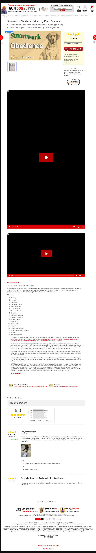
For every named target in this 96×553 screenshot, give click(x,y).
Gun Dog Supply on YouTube (65, 522)
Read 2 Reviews (73, 36)
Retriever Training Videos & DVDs (48, 15)
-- (16, 373)
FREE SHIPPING (56, 5)
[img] (73, 34)
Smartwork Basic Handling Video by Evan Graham (66, 386)
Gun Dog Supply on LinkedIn (48, 522)
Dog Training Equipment (18, 15)
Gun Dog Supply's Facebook (31, 522)
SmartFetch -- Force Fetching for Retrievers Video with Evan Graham (30, 386)
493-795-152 (48, 537)
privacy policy (42, 545)
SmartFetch (43, 340)
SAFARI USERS (48, 549)
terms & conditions (53, 545)
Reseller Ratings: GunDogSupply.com (47, 524)
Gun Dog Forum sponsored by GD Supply (24, 524)
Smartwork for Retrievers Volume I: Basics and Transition (59, 339)
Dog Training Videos (31, 15)
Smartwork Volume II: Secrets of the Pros (23, 340)
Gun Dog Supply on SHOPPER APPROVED (71, 524)
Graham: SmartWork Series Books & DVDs (71, 15)
